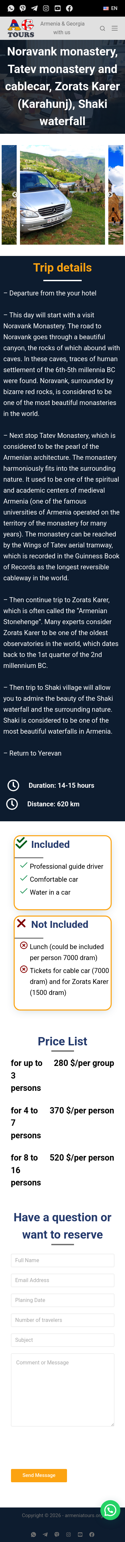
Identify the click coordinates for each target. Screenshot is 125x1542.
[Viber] (22, 8)
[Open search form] (102, 28)
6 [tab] (62, 225)
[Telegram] (34, 8)
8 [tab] (82, 225)
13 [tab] (62, 234)
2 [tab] (22, 225)
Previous (15, 195)
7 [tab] (72, 225)
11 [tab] (112, 225)
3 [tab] (32, 225)
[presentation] (61, 1446)
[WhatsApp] (11, 8)
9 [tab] (92, 225)
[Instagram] (46, 8)
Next (110, 195)
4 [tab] (42, 225)
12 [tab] (52, 234)
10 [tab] (102, 225)
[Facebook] (69, 8)
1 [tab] (12, 225)
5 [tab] (52, 225)
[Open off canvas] (115, 28)
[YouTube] (57, 8)
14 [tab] (72, 234)
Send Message (39, 1475)
